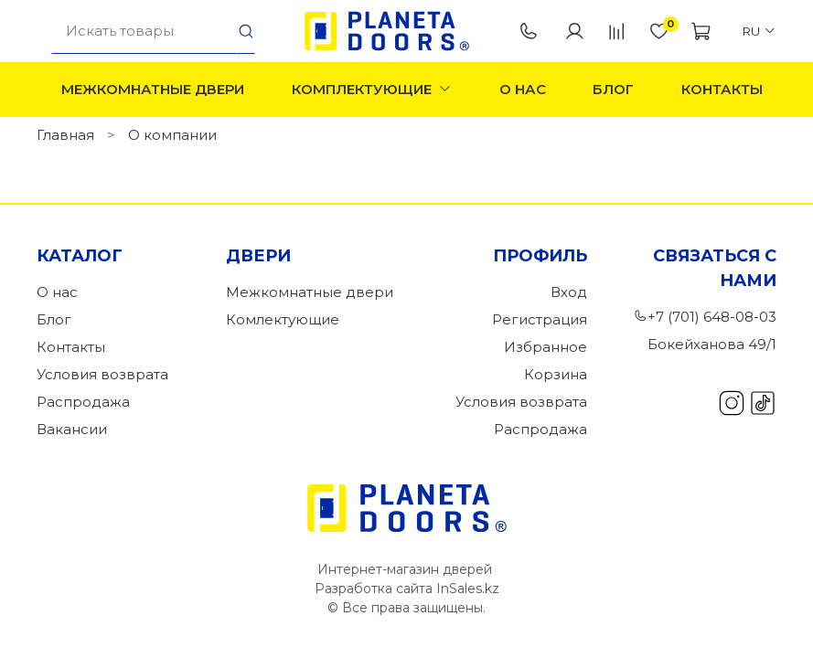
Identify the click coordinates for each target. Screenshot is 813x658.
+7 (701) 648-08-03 (529, 31)
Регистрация (539, 319)
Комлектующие (282, 319)
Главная (65, 134)
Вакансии (72, 429)
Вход (569, 292)
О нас (522, 89)
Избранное (545, 347)
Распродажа (83, 401)
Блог (613, 89)
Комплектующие (372, 89)
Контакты (722, 89)
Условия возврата (102, 374)
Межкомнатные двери (152, 89)
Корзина (555, 374)
